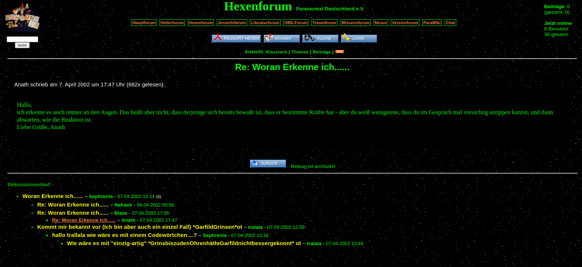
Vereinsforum (405, 22)
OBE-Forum (295, 22)
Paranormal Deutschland (325, 8)
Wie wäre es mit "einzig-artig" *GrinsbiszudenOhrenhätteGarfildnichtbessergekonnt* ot (184, 243)
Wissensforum (355, 22)
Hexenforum (201, 22)
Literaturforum (265, 22)
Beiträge (322, 52)
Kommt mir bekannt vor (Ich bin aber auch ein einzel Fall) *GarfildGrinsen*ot (139, 227)
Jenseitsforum (232, 22)
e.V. (360, 8)
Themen (300, 52)
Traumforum (325, 22)
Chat (450, 22)
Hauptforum (144, 22)
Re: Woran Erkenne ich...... (72, 204)
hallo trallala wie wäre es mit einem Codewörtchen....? (124, 235)
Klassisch (276, 52)
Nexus (381, 22)
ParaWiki (432, 22)
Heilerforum (172, 22)
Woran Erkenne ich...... (52, 196)
